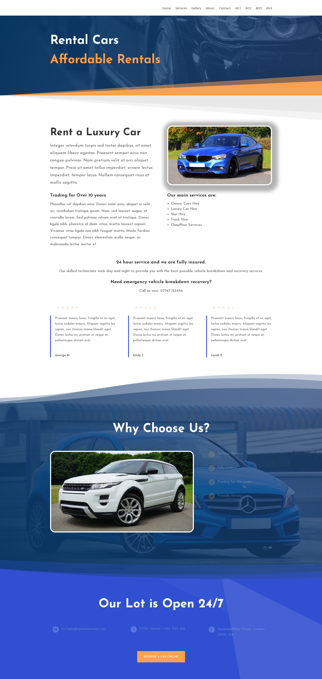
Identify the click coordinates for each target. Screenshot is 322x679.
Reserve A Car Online (161, 656)
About (210, 8)
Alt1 (238, 8)
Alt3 (259, 8)
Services (181, 8)
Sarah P (216, 355)
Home (166, 8)
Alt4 (269, 8)
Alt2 (248, 8)
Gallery (196, 8)
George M (62, 355)
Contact (225, 8)
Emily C (138, 355)
